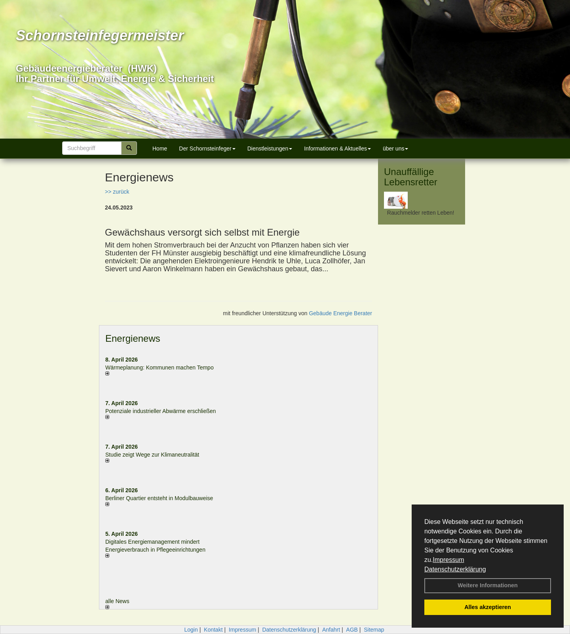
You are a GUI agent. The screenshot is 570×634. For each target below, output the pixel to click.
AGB (352, 629)
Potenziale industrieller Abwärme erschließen (160, 411)
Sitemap (374, 629)
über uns (395, 148)
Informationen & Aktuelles (337, 148)
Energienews (132, 338)
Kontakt (213, 629)
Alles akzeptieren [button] (487, 607)
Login (191, 629)
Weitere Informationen (488, 585)
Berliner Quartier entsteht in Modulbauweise (159, 498)
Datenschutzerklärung (455, 569)
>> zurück (117, 191)
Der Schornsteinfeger (207, 148)
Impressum (448, 559)
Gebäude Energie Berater (340, 313)
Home (159, 148)
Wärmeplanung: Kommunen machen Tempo (159, 367)
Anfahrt (331, 629)
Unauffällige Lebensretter (410, 176)
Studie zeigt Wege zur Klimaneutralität (152, 454)
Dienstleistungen (270, 148)
